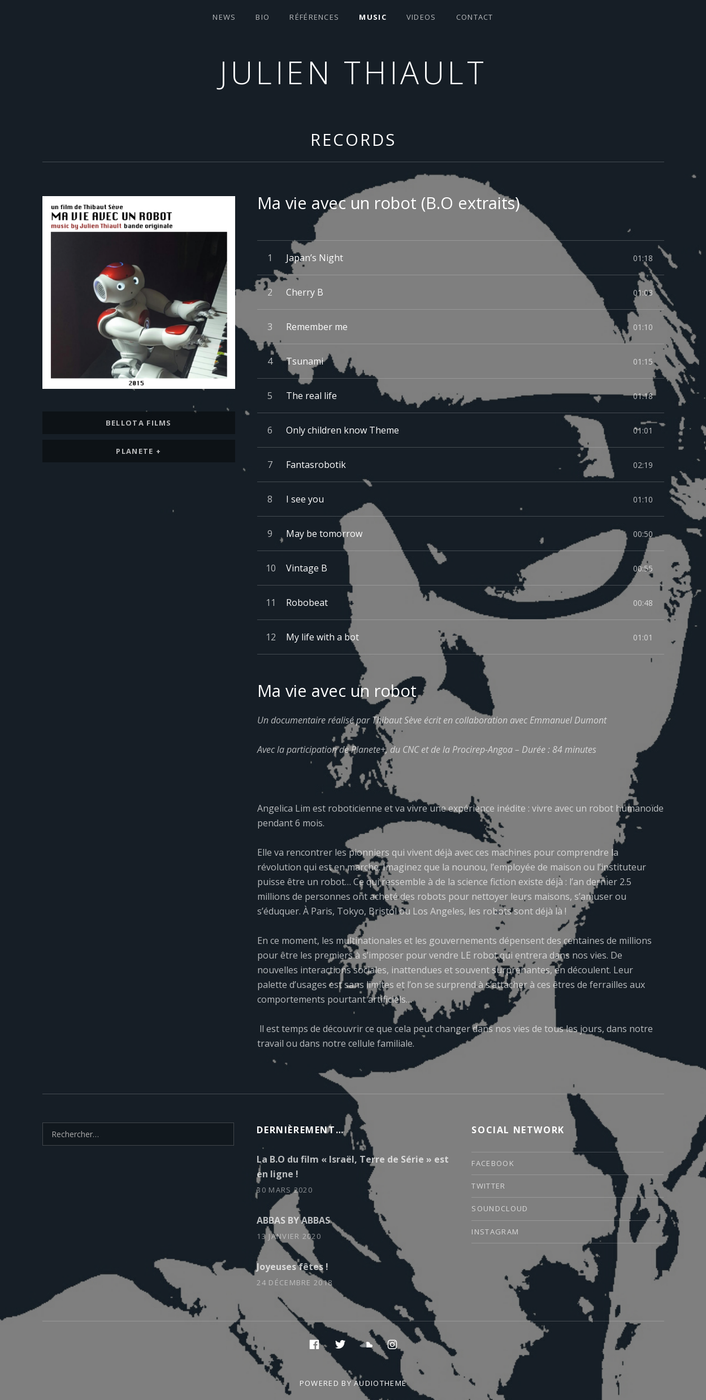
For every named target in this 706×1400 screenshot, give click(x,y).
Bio (262, 17)
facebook (492, 1163)
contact (474, 17)
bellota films (139, 423)
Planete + (138, 451)
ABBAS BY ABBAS (293, 1220)
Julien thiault (353, 72)
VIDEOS (421, 17)
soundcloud (499, 1208)
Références (314, 17)
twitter (488, 1186)
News (224, 17)
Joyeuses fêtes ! (292, 1266)
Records (353, 139)
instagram (495, 1231)
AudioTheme (380, 1383)
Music (373, 17)
